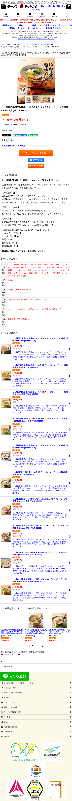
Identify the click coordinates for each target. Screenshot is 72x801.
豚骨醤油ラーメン (9, 25)
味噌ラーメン (37, 25)
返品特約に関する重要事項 (13, 146)
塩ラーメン (63, 25)
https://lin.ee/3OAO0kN (10, 655)
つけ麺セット (37, 28)
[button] (3, 6)
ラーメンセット (23, 28)
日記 (58, 28)
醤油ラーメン (24, 25)
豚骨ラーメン (50, 25)
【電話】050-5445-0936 (49, 6)
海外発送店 (49, 28)
